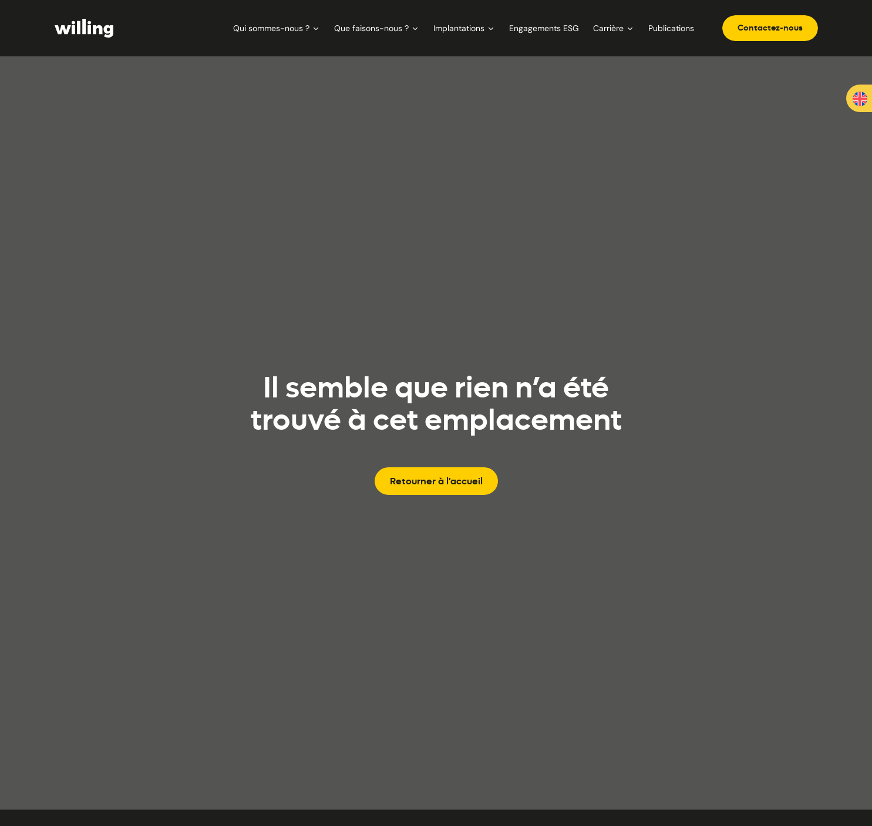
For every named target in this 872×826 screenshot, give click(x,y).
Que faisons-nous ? (376, 28)
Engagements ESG (544, 28)
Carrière (613, 28)
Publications (671, 28)
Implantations (464, 28)
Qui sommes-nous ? (276, 28)
